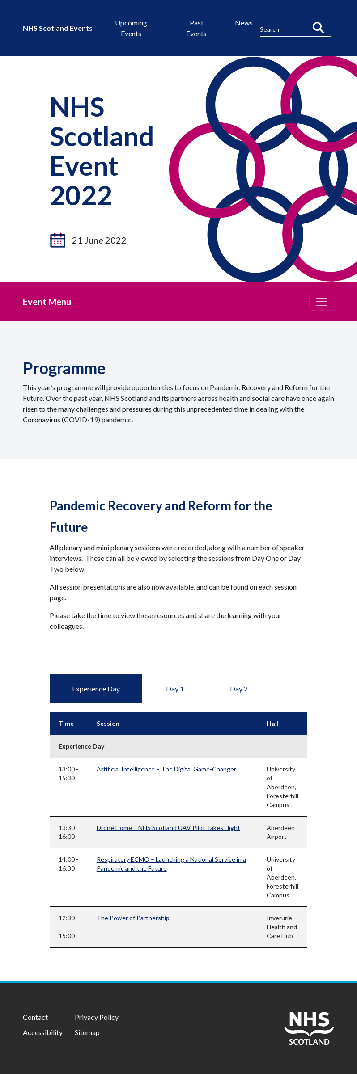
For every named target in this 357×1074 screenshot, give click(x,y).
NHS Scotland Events (58, 28)
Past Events (196, 28)
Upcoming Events (131, 28)
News (244, 22)
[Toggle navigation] (321, 302)
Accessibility (43, 1032)
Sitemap (87, 1032)
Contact (35, 1017)
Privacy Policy (97, 1017)
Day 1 (175, 688)
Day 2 (239, 688)
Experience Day (96, 688)
